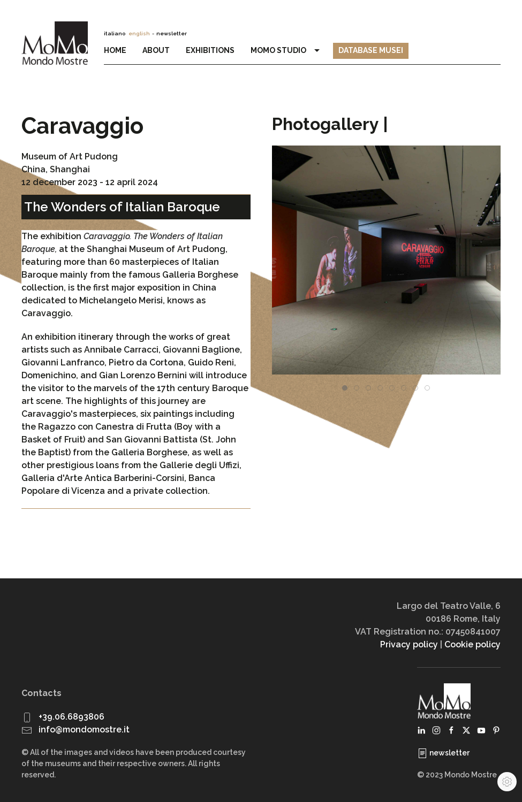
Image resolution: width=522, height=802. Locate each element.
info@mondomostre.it (84, 729)
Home (115, 50)
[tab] (344, 388)
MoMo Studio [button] (286, 50)
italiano (114, 33)
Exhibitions (210, 50)
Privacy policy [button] (409, 644)
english (139, 33)
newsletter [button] (171, 33)
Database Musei (370, 50)
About (156, 50)
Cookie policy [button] (472, 644)
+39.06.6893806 (71, 717)
